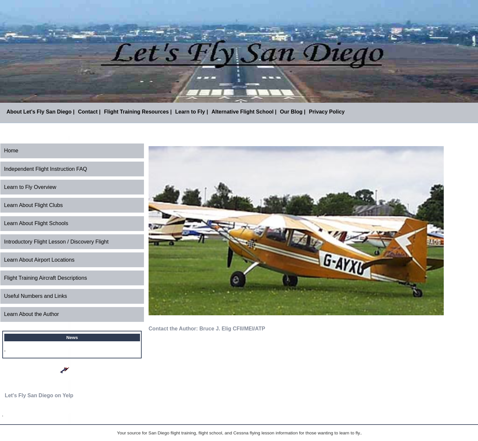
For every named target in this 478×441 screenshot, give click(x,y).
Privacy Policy (327, 112)
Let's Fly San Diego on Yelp (39, 395)
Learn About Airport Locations (39, 260)
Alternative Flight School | (243, 112)
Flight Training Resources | (138, 112)
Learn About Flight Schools (36, 223)
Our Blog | (292, 112)
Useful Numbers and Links (35, 296)
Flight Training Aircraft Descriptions (45, 278)
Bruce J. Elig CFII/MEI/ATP (232, 328)
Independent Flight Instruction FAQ (45, 169)
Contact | (89, 112)
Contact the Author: (173, 328)
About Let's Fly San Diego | (41, 112)
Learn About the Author (31, 314)
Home (11, 150)
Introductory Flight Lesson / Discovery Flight (56, 242)
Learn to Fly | (191, 112)
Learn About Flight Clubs (33, 205)
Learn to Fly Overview (30, 187)
